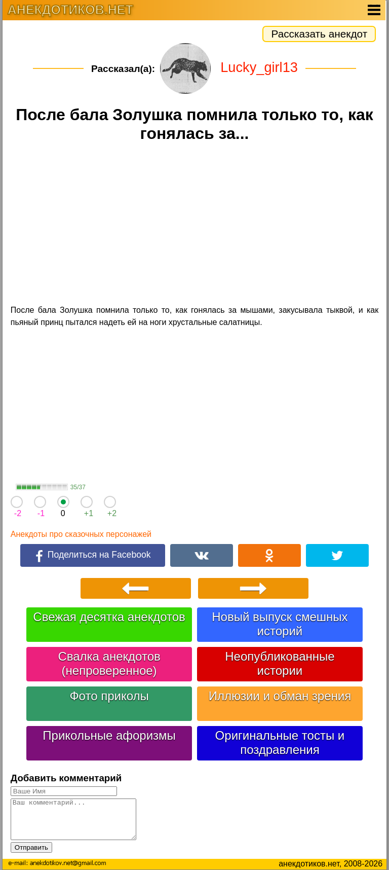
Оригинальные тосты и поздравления (280, 742)
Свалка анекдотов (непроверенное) (109, 663)
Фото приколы (108, 696)
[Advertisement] (194, 225)
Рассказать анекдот (319, 34)
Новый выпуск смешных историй (279, 624)
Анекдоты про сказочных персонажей (81, 534)
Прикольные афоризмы (109, 735)
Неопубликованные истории (279, 663)
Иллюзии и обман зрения (280, 696)
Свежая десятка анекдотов (109, 617)
